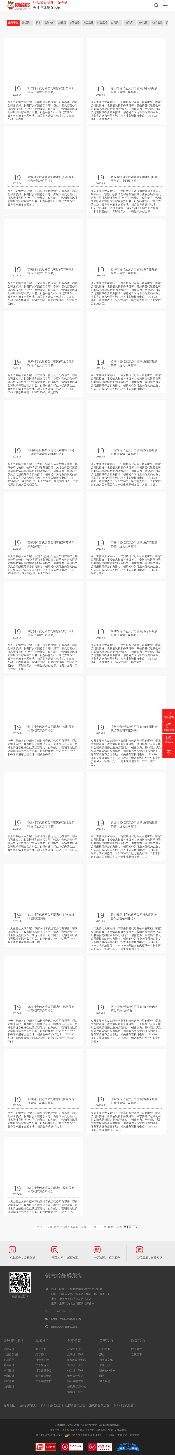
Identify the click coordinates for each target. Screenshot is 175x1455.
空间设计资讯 (75, 1365)
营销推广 (50, 22)
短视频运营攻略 (76, 1386)
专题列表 (123, 1435)
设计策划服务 (14, 1341)
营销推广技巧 (75, 1392)
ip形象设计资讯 (76, 1359)
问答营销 (40, 1354)
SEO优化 (40, 1349)
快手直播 (75, 22)
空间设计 (116, 22)
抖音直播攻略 (75, 1381)
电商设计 (130, 22)
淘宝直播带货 (43, 1375)
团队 (102, 1375)
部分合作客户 (107, 1370)
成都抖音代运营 (75, 1405)
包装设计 (157, 22)
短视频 (62, 22)
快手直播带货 (43, 1381)
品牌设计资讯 (75, 1354)
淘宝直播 (88, 22)
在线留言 (136, 1354)
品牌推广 (42, 1341)
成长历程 (104, 1365)
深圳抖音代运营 (123, 1405)
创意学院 (74, 1341)
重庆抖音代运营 (99, 1405)
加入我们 (104, 1381)
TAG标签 (109, 1435)
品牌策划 (9, 1381)
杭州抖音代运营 (51, 1405)
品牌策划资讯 (75, 1349)
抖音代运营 (42, 1359)
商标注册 (9, 1359)
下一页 (102, 1227)
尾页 (111, 1227)
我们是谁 (104, 1349)
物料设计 (144, 22)
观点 (102, 1354)
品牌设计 (9, 1349)
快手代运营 (42, 1365)
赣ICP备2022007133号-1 (49, 1435)
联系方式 (136, 1349)
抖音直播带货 (43, 1370)
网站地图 (135, 1435)
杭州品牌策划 (28, 1405)
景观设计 (27, 22)
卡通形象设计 (12, 1354)
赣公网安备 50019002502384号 (83, 1435)
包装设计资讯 (75, 1370)
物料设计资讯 (75, 1375)
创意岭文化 (106, 1359)
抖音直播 (102, 22)
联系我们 (138, 1341)
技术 (38, 22)
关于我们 (106, 1341)
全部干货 (13, 22)
